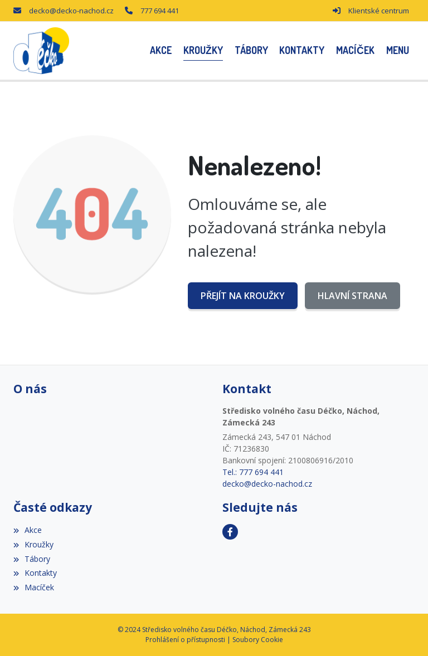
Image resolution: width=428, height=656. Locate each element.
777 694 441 (159, 11)
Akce (27, 530)
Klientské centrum (378, 11)
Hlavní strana (352, 296)
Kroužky (33, 544)
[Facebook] (230, 532)
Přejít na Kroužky (243, 296)
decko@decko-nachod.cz (71, 11)
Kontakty (35, 572)
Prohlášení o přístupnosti (185, 639)
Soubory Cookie (257, 639)
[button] (397, 50)
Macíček (33, 587)
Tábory (31, 559)
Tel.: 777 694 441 (253, 472)
